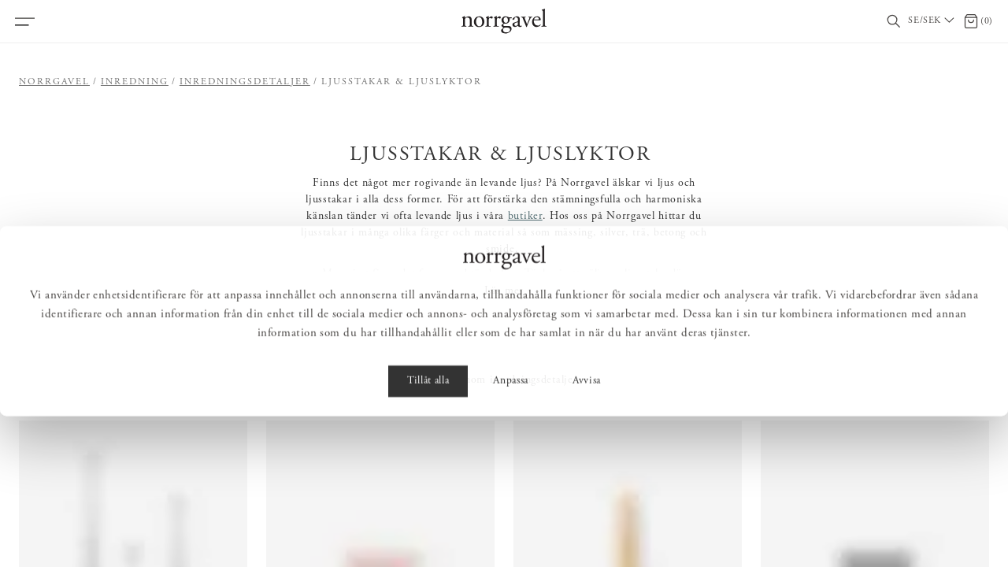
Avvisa (587, 532)
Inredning (135, 82)
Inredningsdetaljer (245, 82)
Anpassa (510, 532)
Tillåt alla (428, 532)
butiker (525, 216)
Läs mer (504, 291)
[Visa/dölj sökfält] (894, 21)
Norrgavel (54, 82)
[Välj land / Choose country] (932, 21)
